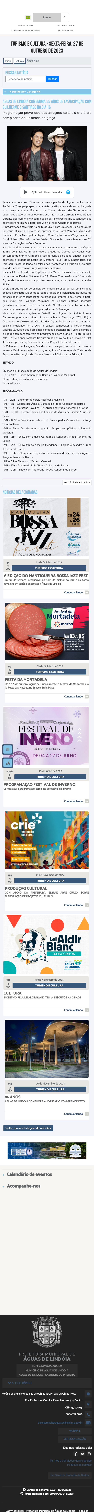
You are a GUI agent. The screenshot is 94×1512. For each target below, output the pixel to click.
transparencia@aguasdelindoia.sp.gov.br (60, 1422)
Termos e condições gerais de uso (71, 1460)
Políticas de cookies (79, 1464)
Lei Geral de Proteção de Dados (70, 1475)
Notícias (19, 61)
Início (8, 61)
